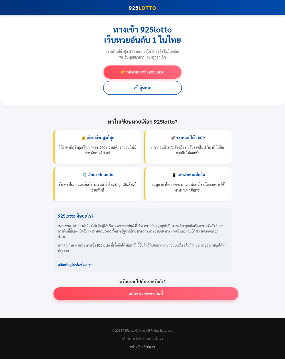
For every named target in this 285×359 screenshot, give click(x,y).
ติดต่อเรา (149, 347)
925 (142, 7)
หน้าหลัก (135, 347)
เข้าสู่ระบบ (142, 87)
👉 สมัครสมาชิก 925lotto (142, 71)
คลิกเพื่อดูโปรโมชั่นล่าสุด (75, 264)
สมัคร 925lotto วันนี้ (146, 293)
